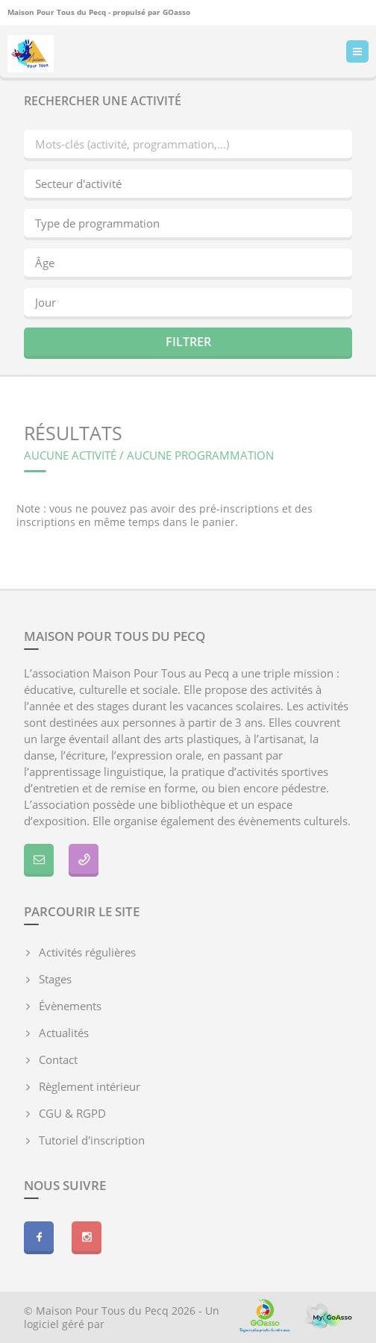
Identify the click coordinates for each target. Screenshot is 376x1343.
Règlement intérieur (89, 1086)
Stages (55, 978)
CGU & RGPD (72, 1113)
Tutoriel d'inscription (92, 1140)
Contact (58, 1059)
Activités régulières (87, 952)
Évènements (70, 1005)
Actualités (64, 1032)
